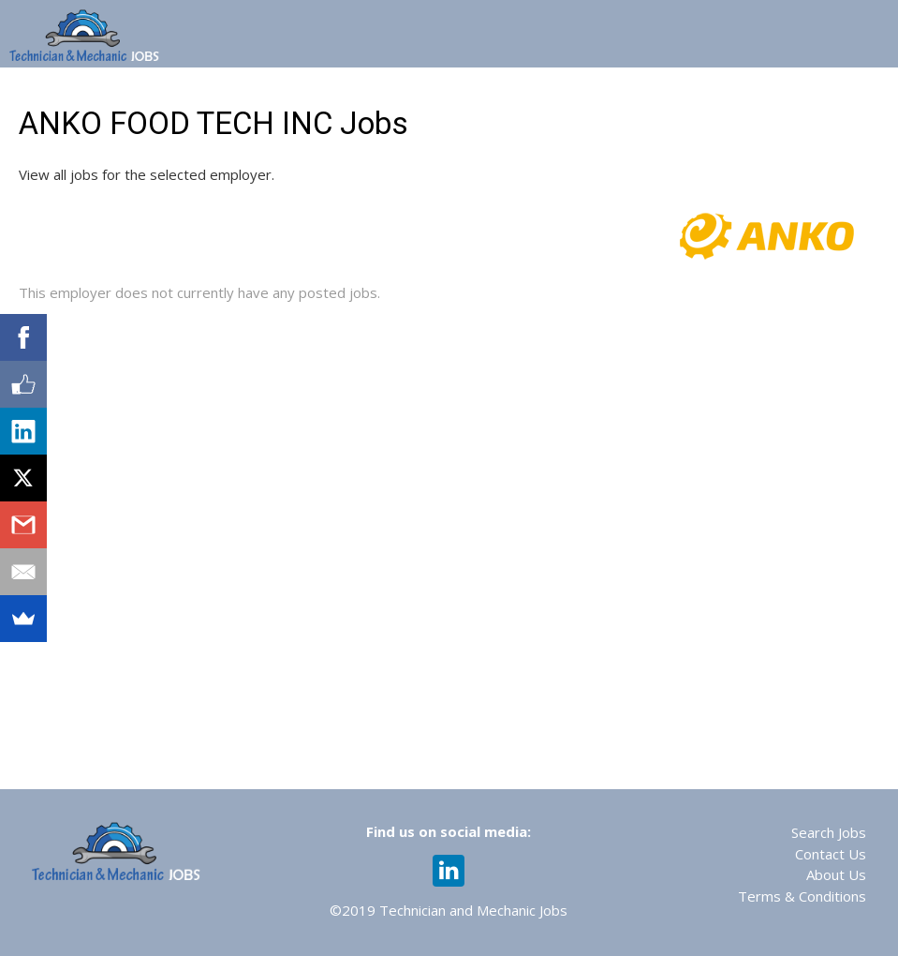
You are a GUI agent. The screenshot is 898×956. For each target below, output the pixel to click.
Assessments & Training (570, 92)
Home (126, 92)
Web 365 (424, 92)
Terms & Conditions (802, 896)
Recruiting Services (751, 92)
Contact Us (830, 853)
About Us (836, 874)
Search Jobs (828, 832)
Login (868, 92)
